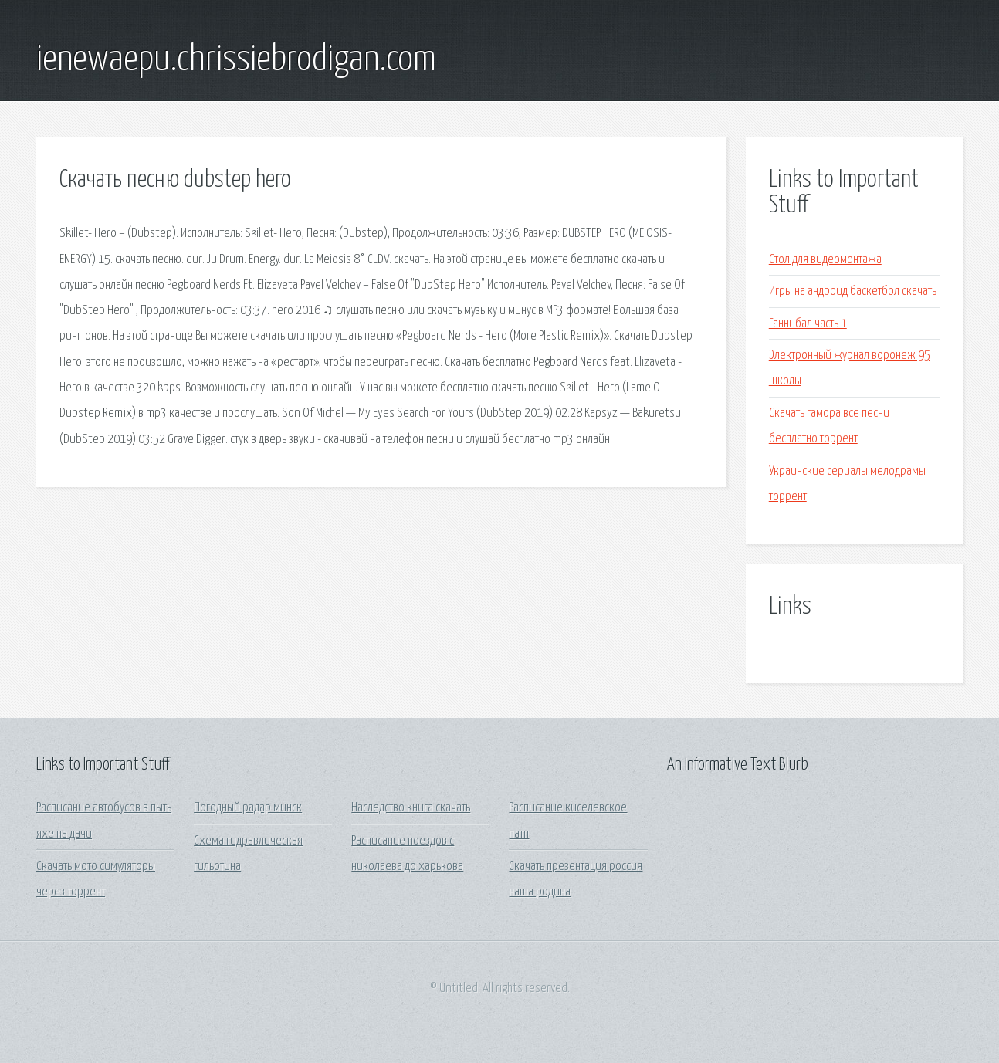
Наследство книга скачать (410, 807)
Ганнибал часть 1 (808, 323)
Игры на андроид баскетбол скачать (852, 291)
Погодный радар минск (248, 807)
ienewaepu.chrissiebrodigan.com (236, 60)
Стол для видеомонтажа (825, 259)
